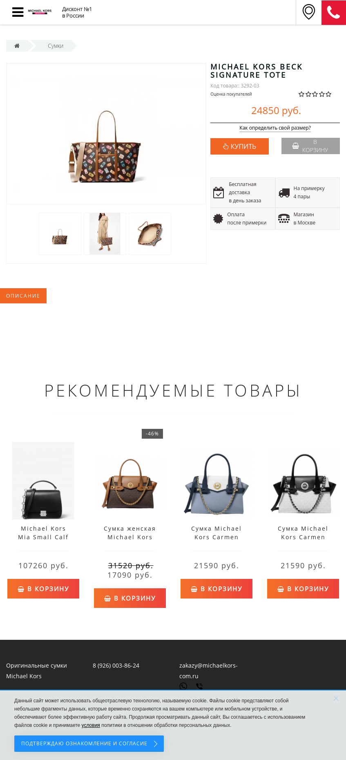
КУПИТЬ (243, 146)
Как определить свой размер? (275, 128)
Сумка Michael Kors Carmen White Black (303, 537)
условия (91, 725)
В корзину (310, 146)
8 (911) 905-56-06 (333, 12)
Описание (23, 295)
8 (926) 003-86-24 (116, 665)
